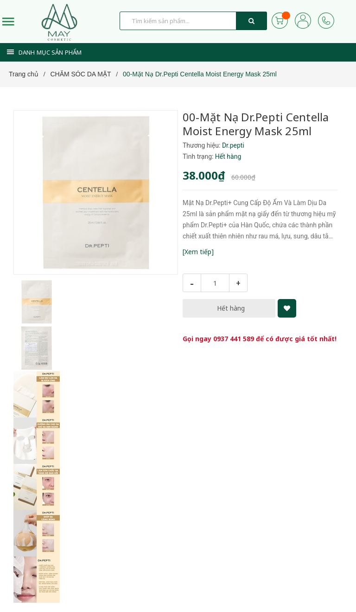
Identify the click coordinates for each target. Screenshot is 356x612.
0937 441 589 (233, 338)
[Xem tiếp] (198, 251)
